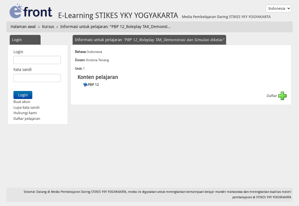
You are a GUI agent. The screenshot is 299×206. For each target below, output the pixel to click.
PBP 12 (94, 84)
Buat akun (21, 102)
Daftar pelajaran (26, 118)
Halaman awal (23, 26)
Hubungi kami (25, 113)
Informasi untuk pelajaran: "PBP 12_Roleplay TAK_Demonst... (115, 26)
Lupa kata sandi (26, 107)
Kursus (48, 26)
